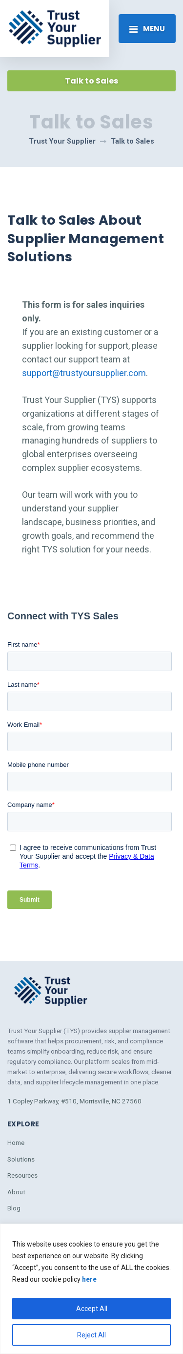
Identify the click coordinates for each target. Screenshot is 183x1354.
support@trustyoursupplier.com (84, 373)
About (16, 1192)
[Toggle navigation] (147, 28)
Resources (22, 1175)
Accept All (91, 1308)
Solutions (21, 1159)
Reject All (91, 1335)
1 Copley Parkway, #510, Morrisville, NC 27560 (74, 1101)
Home (15, 1142)
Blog (13, 1208)
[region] (91, 1289)
